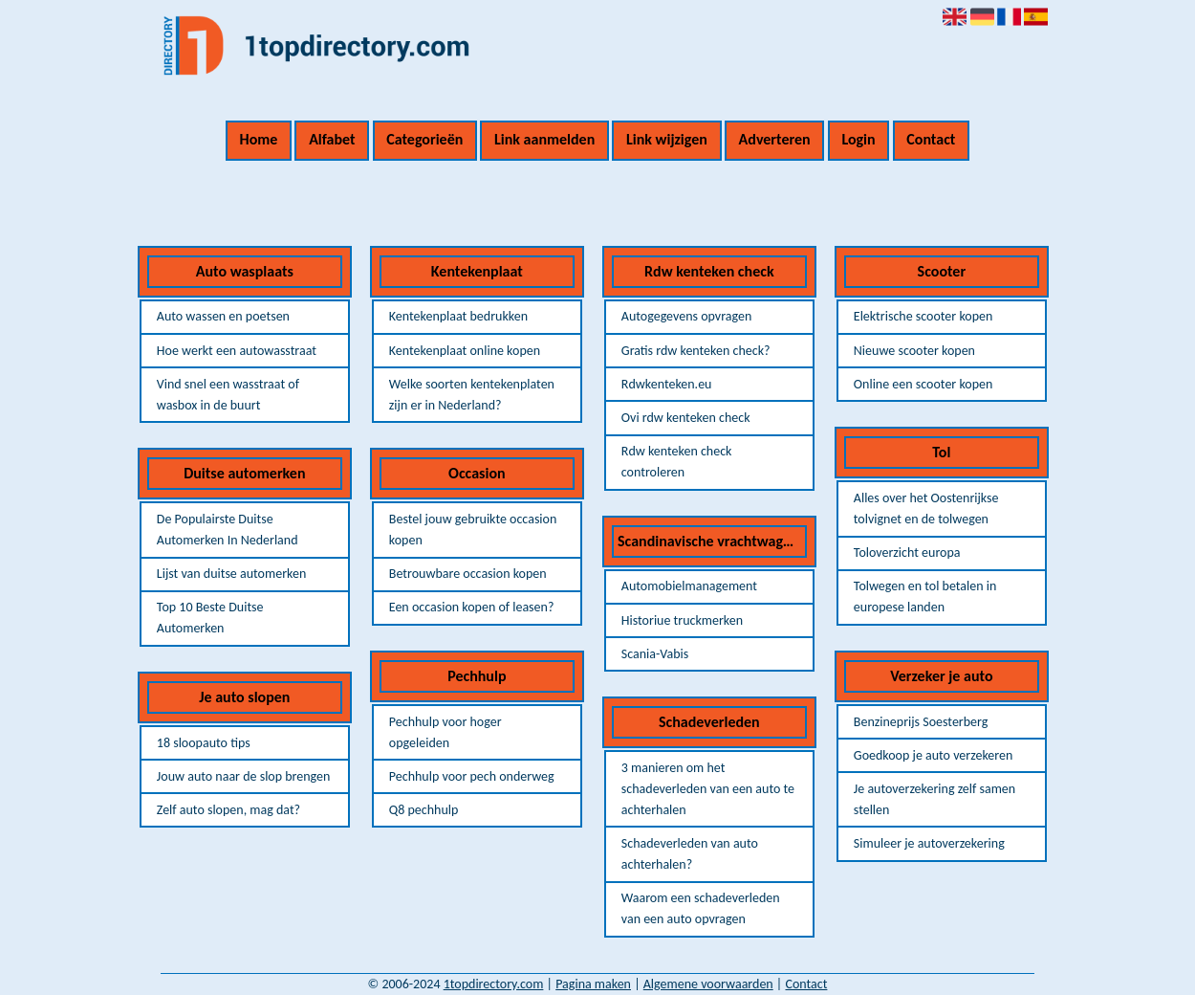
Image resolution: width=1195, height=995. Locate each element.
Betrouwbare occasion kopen (468, 573)
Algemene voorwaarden (708, 984)
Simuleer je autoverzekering (929, 843)
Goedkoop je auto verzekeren (933, 755)
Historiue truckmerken (682, 620)
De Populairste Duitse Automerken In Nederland (227, 529)
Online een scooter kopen (923, 384)
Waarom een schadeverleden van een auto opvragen (700, 908)
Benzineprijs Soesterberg (921, 722)
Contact (930, 139)
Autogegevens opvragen (686, 316)
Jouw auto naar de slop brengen (244, 776)
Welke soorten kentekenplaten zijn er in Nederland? (471, 394)
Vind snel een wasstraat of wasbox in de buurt (228, 394)
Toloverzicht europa (907, 552)
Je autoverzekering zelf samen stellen (934, 799)
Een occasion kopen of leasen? (471, 607)
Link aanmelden (544, 139)
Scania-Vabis (654, 654)
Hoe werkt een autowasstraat (236, 351)
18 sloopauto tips (203, 743)
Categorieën (424, 139)
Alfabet (332, 139)
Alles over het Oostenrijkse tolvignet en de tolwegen (926, 508)
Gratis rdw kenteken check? (696, 351)
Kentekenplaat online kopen (464, 351)
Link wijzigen (666, 139)
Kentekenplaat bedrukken (458, 316)
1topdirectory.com (494, 984)
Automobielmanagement (689, 586)
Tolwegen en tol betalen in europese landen (925, 596)
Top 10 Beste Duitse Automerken (210, 617)
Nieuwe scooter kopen (914, 351)
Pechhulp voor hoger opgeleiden (445, 732)
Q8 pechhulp (424, 810)
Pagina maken (593, 984)
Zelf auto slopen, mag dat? (228, 810)
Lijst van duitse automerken (231, 573)
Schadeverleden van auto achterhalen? (689, 854)
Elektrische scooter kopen (923, 316)
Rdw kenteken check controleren (676, 461)
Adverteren (775, 139)
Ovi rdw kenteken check (685, 417)
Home (259, 139)
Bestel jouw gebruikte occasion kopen (473, 529)
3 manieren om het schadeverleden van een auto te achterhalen (707, 789)
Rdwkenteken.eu (666, 384)
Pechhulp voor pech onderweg (471, 776)
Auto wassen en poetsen (223, 316)
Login (858, 139)
